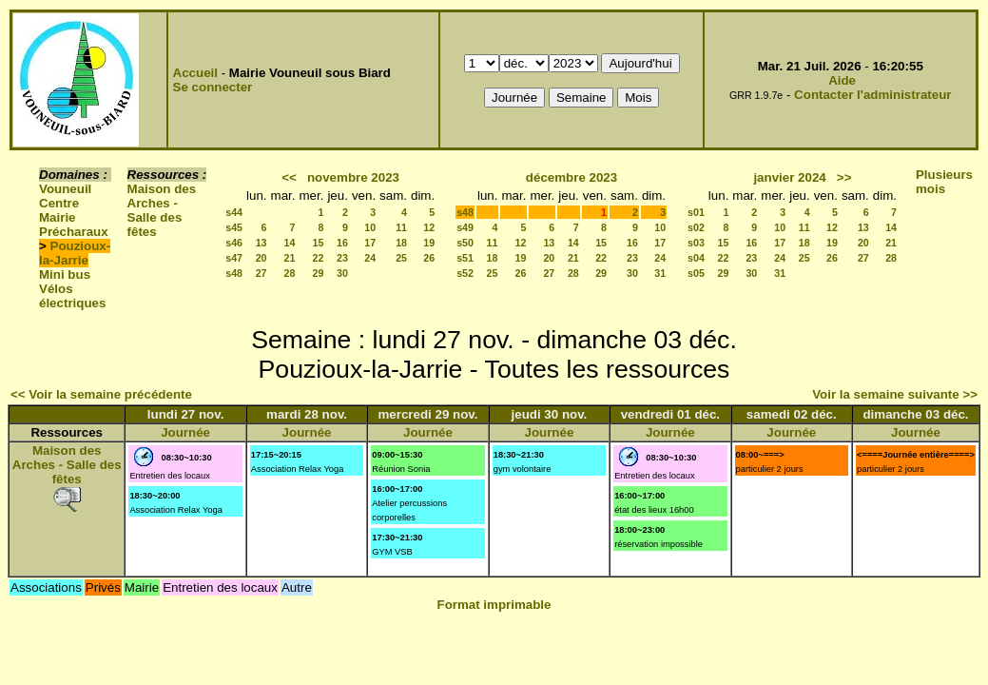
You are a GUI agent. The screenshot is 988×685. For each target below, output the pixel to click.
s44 (233, 212)
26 (429, 258)
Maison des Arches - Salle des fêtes (162, 210)
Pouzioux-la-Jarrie (74, 253)
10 (370, 227)
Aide (842, 80)
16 (342, 242)
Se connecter (213, 87)
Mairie (57, 217)
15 (318, 242)
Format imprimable (494, 604)
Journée (185, 432)
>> (844, 177)
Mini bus (64, 274)
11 (401, 227)
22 (318, 258)
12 (429, 227)
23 (342, 258)
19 (429, 242)
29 (318, 273)
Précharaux (73, 232)
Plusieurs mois (944, 181)
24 (370, 258)
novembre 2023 (353, 177)
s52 (465, 273)
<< (289, 177)
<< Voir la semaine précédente (101, 394)
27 (261, 273)
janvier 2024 (789, 177)
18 (401, 242)
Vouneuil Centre (65, 196)
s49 (465, 227)
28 (290, 273)
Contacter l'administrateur (872, 95)
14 (290, 242)
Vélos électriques (72, 296)
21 (290, 258)
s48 (233, 273)
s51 (465, 258)
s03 (696, 242)
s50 (465, 242)
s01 (696, 212)
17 (370, 242)
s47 (233, 258)
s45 (233, 227)
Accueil (195, 73)
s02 (696, 227)
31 (660, 273)
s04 (696, 258)
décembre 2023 (571, 177)
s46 (233, 242)
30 (342, 273)
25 (401, 258)
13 (261, 242)
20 (261, 258)
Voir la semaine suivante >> (895, 394)
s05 (696, 273)
